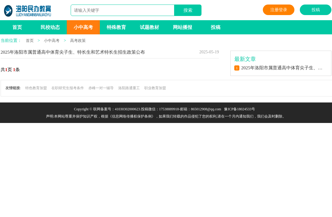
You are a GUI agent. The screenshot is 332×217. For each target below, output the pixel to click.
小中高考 (83, 27)
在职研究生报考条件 (67, 88)
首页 (17, 27)
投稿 (316, 10)
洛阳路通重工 (129, 88)
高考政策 (78, 40)
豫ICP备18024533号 (239, 109)
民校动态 (50, 27)
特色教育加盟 (36, 88)
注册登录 (278, 10)
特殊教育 (116, 27)
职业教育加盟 (155, 88)
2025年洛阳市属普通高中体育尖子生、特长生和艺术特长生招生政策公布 (73, 52)
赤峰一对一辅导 (101, 88)
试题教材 (149, 27)
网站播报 (182, 27)
